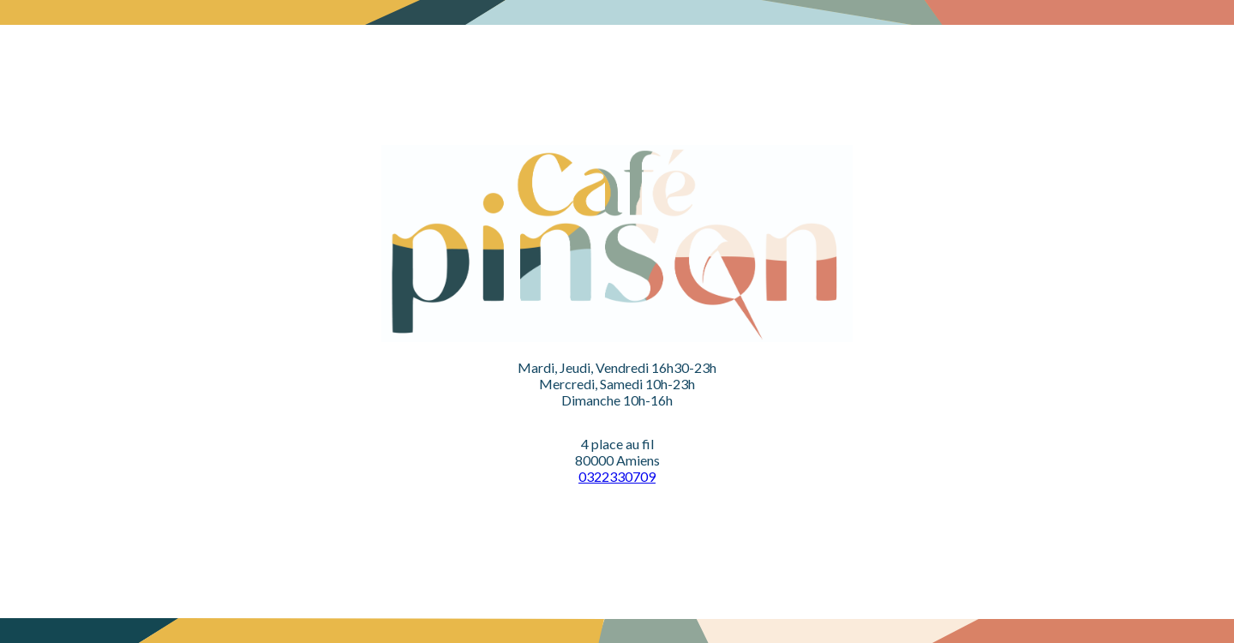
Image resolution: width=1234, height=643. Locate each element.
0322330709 (617, 476)
